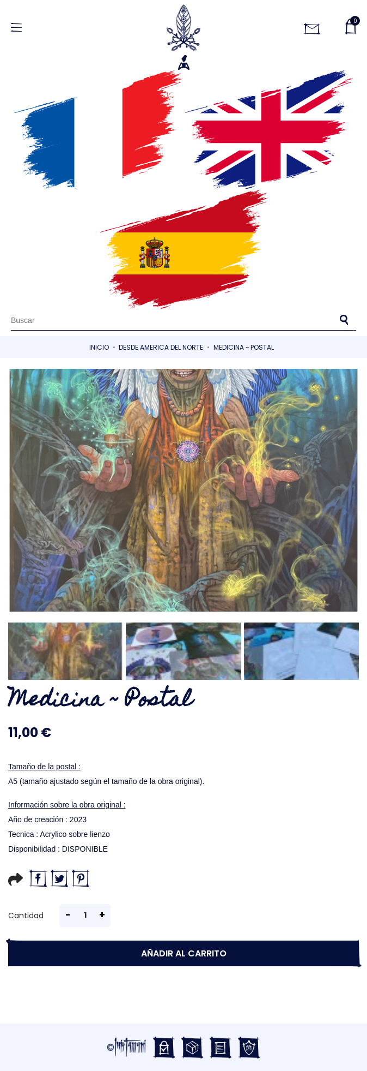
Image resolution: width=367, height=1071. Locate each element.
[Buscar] (183, 320)
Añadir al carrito (184, 953)
